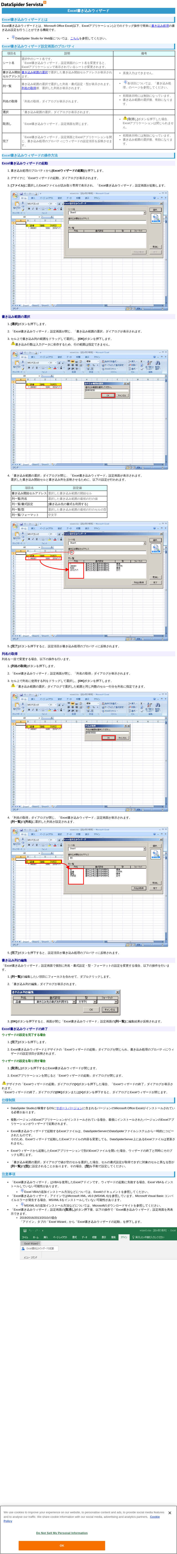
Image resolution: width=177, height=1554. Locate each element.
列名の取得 (29, 88)
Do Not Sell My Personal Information (62, 1533)
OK (62, 1545)
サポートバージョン (69, 1108)
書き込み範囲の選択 (35, 72)
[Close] (170, 1513)
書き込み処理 (160, 25)
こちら (74, 38)
